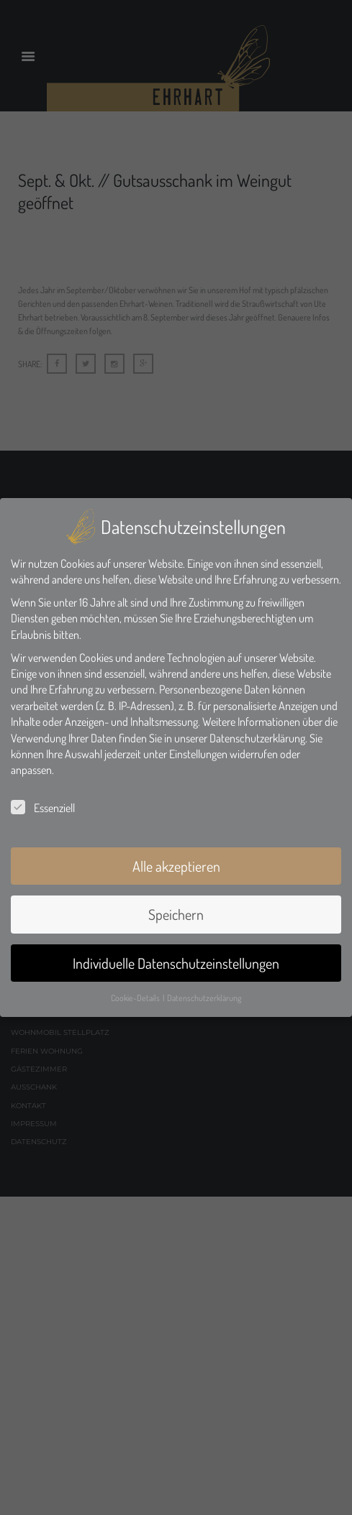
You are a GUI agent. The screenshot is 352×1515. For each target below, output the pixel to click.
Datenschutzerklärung (257, 738)
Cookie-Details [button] (136, 998)
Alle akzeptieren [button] (176, 866)
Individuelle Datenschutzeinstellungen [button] (176, 963)
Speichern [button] (176, 914)
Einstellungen (198, 754)
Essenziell (43, 807)
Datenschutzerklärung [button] (204, 998)
